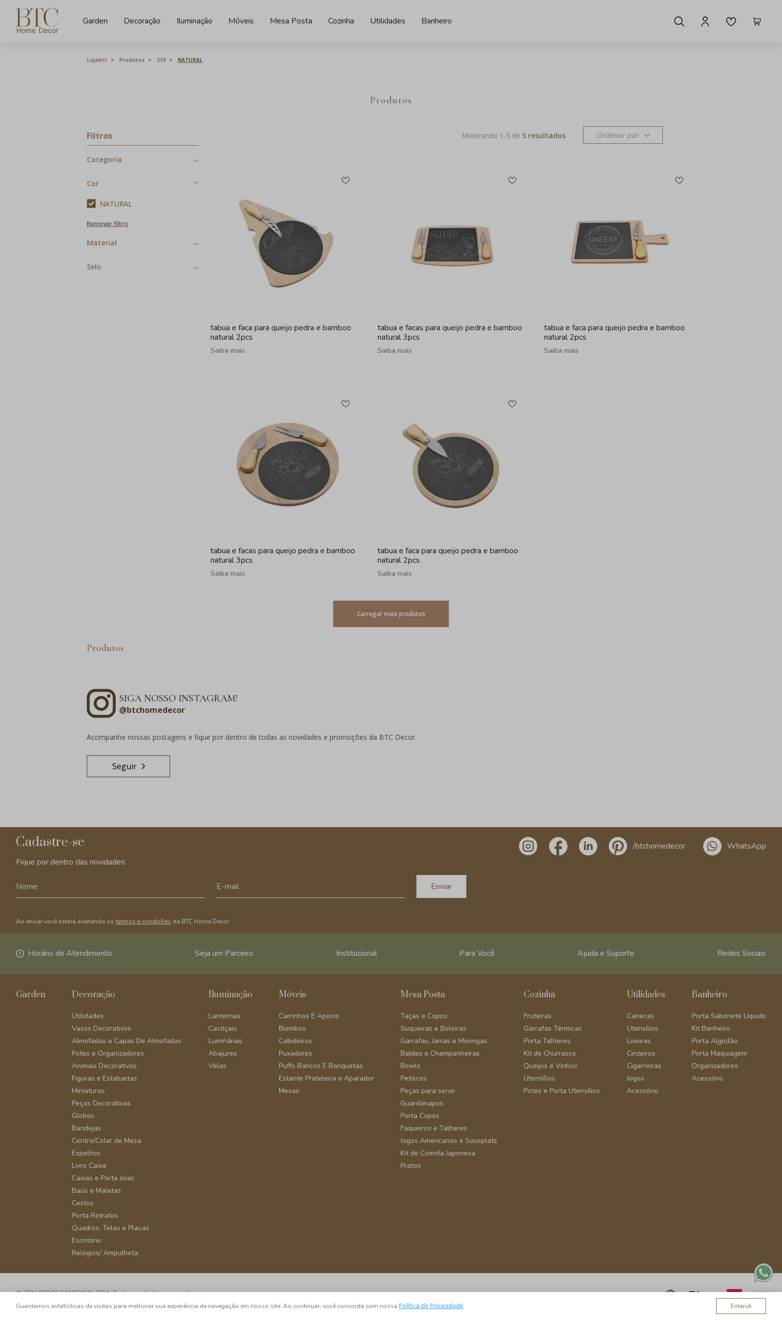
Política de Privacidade (431, 1306)
